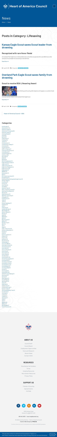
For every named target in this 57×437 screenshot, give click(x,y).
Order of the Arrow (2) (7, 228)
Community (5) (5, 146)
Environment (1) (5, 173)
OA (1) (3, 225)
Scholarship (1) (5, 242)
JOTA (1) (4, 201)
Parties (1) (4, 231)
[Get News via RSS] (29, 406)
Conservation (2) (5, 147)
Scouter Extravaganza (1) (7, 258)
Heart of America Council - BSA (14, 113)
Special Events (28, 389)
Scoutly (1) (4, 269)
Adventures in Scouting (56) (8, 131)
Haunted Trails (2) (6, 188)
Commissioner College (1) (7, 144)
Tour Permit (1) (5, 291)
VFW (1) (3, 299)
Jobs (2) (4, 200)
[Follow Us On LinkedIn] (34, 406)
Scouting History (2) (6, 264)
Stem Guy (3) (5, 284)
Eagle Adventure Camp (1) (8, 162)
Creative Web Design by (28, 421)
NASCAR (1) (4, 216)
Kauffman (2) (5, 204)
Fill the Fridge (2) (5, 180)
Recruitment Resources (28, 373)
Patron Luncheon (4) (6, 234)
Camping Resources (28, 371)
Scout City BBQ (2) (6, 243)
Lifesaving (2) (5, 207)
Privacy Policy (29, 376)
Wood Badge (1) (5, 305)
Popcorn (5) (4, 237)
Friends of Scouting (28, 386)
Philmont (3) (4, 236)
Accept (52, 434)
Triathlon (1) (4, 296)
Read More (5, 61)
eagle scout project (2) (7, 165)
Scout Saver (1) (5, 252)
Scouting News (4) (6, 266)
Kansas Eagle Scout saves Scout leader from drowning (27, 46)
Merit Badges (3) (5, 210)
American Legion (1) (6, 132)
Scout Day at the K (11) (7, 245)
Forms (28, 368)
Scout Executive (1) (6, 246)
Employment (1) (5, 170)
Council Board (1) (5, 152)
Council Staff (28, 343)
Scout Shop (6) (5, 254)
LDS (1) (3, 206)
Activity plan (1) (5, 126)
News (9, 22)
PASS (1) (4, 233)
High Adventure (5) (6, 194)
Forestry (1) (4, 183)
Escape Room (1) (5, 177)
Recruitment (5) (5, 240)
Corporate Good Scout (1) (8, 150)
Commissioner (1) (6, 143)
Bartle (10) (4, 137)
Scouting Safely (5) (6, 267)
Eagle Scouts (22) (6, 168)
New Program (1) (5, 219)
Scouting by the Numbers (28, 366)
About (3, 22)
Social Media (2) (5, 279)
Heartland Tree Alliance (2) (8, 191)
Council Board (28, 346)
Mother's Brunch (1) (6, 212)
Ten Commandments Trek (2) (8, 290)
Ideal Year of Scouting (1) (7, 195)
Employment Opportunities (28, 348)
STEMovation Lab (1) (6, 287)
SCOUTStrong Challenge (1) (8, 273)
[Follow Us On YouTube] (39, 406)
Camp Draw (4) (5, 138)
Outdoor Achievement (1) (7, 230)
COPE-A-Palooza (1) (6, 149)
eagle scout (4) (5, 164)
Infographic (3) (5, 197)
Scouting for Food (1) (6, 263)
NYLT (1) (3, 224)
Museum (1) (4, 213)
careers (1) (4, 141)
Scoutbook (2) (5, 255)
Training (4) (4, 294)
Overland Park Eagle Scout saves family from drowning (27, 76)
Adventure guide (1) (6, 129)
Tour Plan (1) (4, 293)
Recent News (28, 353)
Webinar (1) (4, 303)
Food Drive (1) (5, 182)
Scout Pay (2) (5, 251)
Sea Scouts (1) (5, 275)
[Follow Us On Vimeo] (24, 406)
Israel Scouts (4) (5, 198)
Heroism (19, 106)
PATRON (28, 391)
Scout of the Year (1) (6, 249)
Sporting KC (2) (5, 281)
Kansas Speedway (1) (6, 203)
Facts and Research (28, 351)
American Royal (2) (6, 134)
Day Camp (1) (5, 156)
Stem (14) (4, 282)
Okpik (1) (4, 227)
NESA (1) (4, 218)
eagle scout (20, 68)
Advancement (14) (6, 128)
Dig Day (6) (4, 159)
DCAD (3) (4, 158)
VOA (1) (3, 300)
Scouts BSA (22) (5, 272)
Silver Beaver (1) (5, 278)
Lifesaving (26, 68)
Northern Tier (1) (5, 222)
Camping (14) (5, 140)
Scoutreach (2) (5, 270)
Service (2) (4, 276)
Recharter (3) (5, 239)
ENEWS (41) (4, 171)
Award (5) (4, 135)
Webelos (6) (4, 302)
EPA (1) (3, 174)
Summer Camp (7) (6, 288)
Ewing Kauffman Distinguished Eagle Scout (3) (12, 179)
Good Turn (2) (5, 185)
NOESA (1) (4, 221)
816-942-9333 (22, 416)
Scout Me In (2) (5, 248)
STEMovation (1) (5, 285)
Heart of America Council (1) (8, 189)
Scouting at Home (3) (6, 261)
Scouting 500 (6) (5, 260)
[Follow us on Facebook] (18, 406)
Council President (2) (6, 153)
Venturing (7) (5, 297)
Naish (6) (4, 215)
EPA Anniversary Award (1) (8, 176)
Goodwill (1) (4, 186)
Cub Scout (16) (5, 155)
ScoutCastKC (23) (6, 257)
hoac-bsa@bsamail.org (32, 416)
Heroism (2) (4, 192)
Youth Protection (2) (6, 306)
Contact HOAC (28, 356)
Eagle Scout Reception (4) (8, 167)
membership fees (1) (6, 209)
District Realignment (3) (7, 161)
